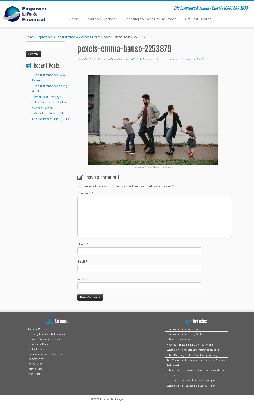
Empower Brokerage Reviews (43, 339)
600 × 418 (137, 59)
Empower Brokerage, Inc (114, 399)
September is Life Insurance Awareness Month (69, 37)
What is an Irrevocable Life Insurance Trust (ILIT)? (195, 350)
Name (82, 244)
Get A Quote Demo (38, 344)
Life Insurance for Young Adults (185, 334)
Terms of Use (34, 369)
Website (83, 279)
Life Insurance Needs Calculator (45, 354)
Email (82, 261)
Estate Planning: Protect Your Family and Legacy (194, 355)
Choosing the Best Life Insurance (150, 18)
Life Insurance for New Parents (184, 329)
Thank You (33, 374)
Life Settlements (36, 359)
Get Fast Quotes (198, 18)
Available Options (101, 18)
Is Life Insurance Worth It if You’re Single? (191, 380)
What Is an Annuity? (47, 97)
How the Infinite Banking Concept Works (190, 344)
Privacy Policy (35, 364)
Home (73, 18)
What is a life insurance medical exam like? (191, 385)
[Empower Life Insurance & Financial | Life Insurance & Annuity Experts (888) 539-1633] (29, 14)
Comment (85, 193)
